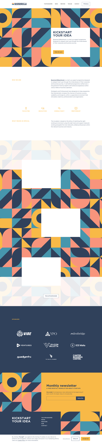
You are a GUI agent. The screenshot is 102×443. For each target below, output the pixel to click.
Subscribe (80, 398)
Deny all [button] (75, 438)
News (43, 419)
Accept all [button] (85, 438)
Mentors (44, 421)
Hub (42, 423)
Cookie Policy (21, 440)
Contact (44, 425)
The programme (46, 417)
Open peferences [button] (66, 438)
